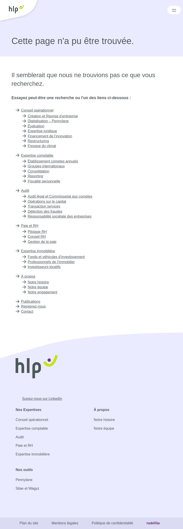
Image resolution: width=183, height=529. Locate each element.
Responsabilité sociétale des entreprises (61, 216)
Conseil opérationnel (38, 110)
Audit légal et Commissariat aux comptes (61, 196)
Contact (27, 311)
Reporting (36, 176)
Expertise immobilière (39, 251)
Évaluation (36, 126)
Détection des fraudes (46, 211)
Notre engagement (43, 292)
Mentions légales (63, 523)
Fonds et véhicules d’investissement (57, 257)
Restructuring (39, 141)
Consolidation (39, 171)
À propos (28, 276)
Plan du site (27, 523)
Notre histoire (39, 282)
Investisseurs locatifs (45, 267)
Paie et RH (29, 226)
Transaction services (44, 206)
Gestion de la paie (42, 242)
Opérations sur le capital (48, 201)
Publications (31, 301)
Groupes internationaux (47, 166)
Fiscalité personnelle (44, 181)
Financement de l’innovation (50, 136)
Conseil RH (36, 236)
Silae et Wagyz (27, 488)
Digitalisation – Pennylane (48, 121)
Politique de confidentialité (113, 523)
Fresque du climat (43, 146)
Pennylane (24, 480)
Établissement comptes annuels (54, 161)
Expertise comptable (38, 155)
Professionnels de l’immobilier (53, 262)
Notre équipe (39, 287)
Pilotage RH (37, 232)
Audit (25, 190)
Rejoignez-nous (33, 306)
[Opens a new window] (40, 398)
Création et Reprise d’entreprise (54, 116)
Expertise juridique (43, 131)
